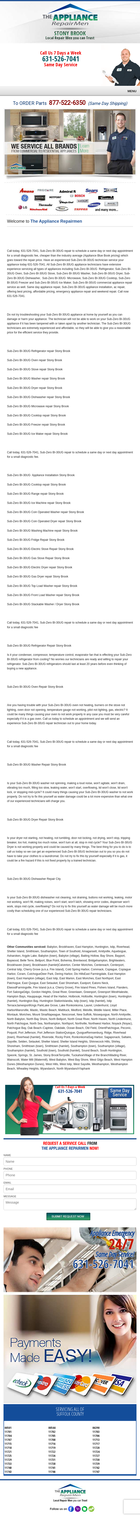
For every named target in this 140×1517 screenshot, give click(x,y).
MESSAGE (10, 1196)
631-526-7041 (60, 58)
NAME (7, 1155)
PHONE (8, 1168)
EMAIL (7, 1182)
